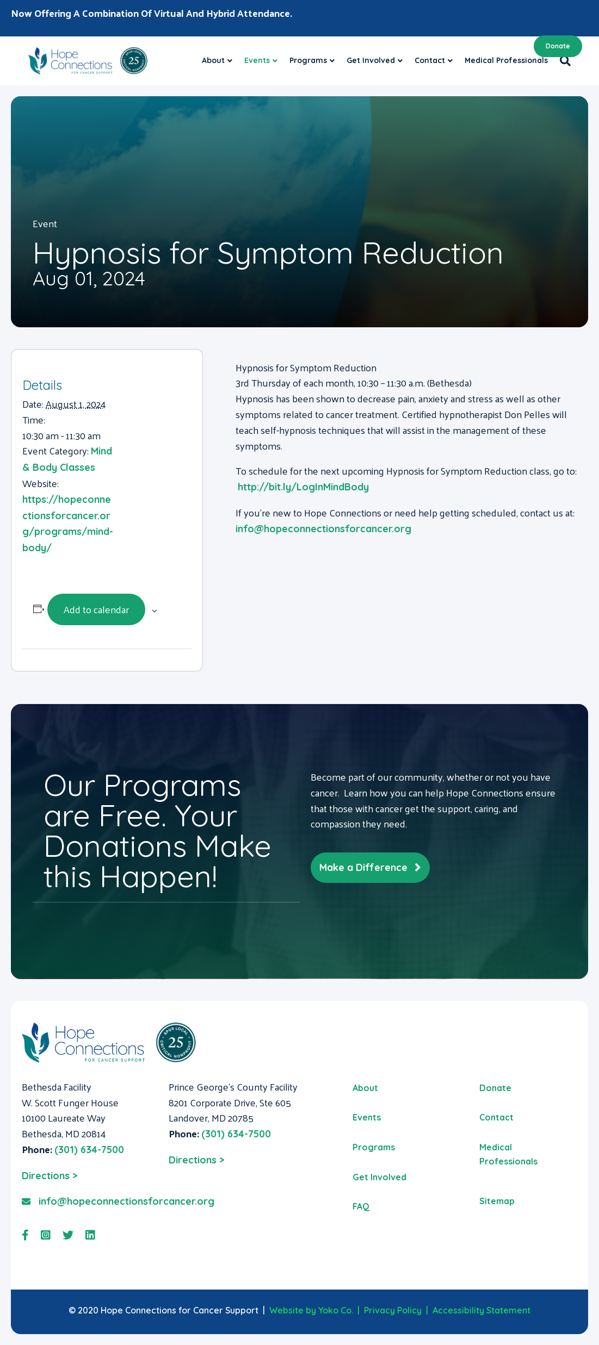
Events (257, 60)
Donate (558, 46)
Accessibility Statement (481, 1310)
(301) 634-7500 (89, 1149)
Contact (430, 60)
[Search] (562, 60)
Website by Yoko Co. (311, 1310)
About (213, 60)
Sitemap (497, 1200)
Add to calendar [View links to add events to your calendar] (96, 609)
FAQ (361, 1206)
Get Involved (371, 60)
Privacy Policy (393, 1310)
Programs (308, 60)
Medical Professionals (506, 60)
